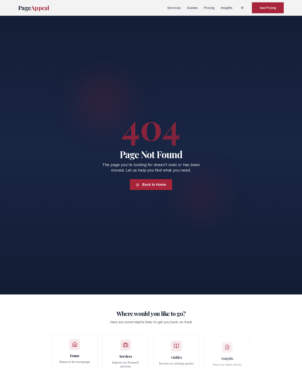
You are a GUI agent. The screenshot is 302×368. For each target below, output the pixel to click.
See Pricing (268, 8)
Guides (192, 8)
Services (174, 8)
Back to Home (151, 184)
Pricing (209, 8)
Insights (227, 8)
